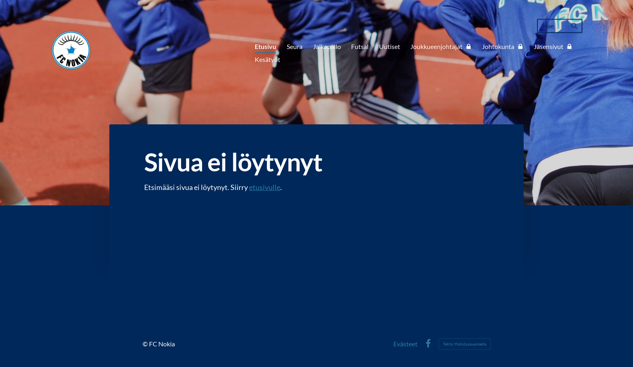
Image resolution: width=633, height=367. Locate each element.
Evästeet (405, 344)
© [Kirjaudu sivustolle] (146, 344)
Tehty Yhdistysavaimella (464, 343)
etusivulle (264, 187)
